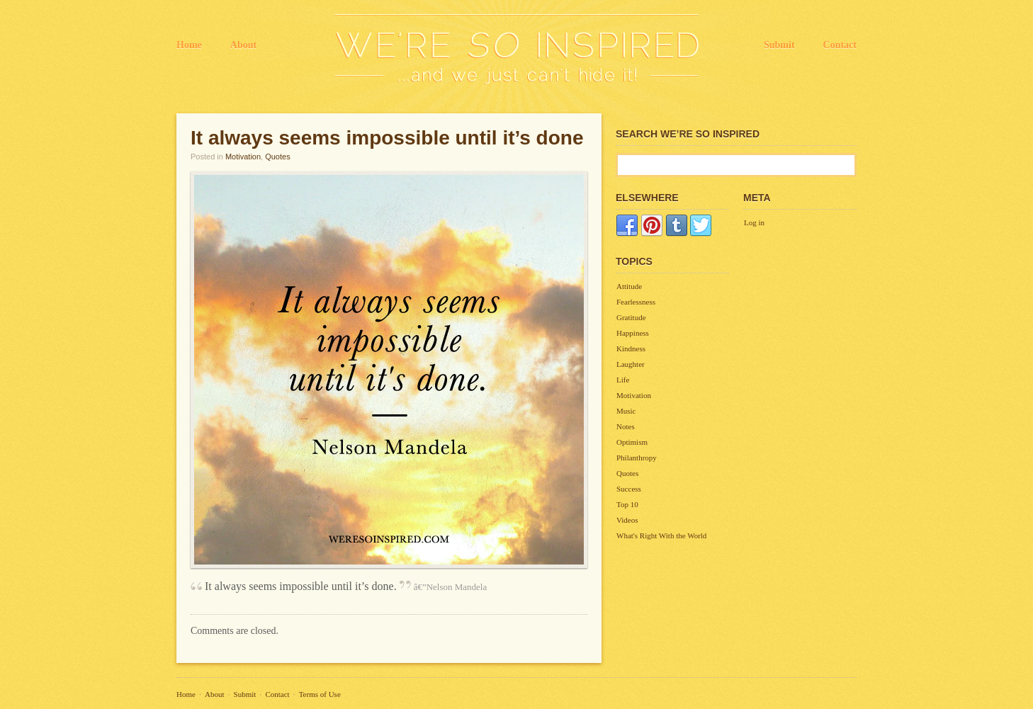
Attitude (629, 286)
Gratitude (631, 317)
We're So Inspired (516, 49)
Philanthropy (636, 457)
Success (628, 488)
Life (622, 379)
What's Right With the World (661, 535)
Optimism (632, 442)
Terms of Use (320, 694)
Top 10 (627, 504)
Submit (779, 45)
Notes (625, 426)
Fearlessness (635, 301)
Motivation (243, 156)
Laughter (630, 364)
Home (189, 45)
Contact (840, 45)
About (243, 45)
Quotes (277, 156)
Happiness (632, 333)
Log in (754, 222)
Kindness (630, 348)
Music (626, 411)
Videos (627, 520)
